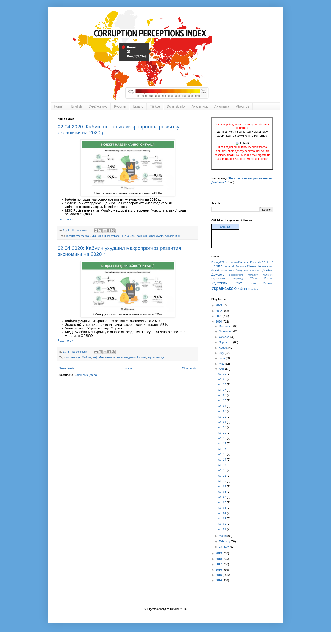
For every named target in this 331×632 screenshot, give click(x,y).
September (226, 342)
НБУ (123, 236)
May (222, 363)
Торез (252, 283)
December (226, 326)
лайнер (254, 289)
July (222, 353)
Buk (227, 262)
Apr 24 (222, 406)
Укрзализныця (156, 357)
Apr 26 (222, 395)
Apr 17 (222, 443)
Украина (268, 283)
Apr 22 (222, 416)
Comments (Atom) (85, 375)
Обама (254, 278)
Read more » (65, 219)
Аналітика (221, 106)
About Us (243, 106)
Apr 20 (222, 427)
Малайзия (253, 274)
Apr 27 (222, 390)
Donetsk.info (176, 106)
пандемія (142, 236)
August (223, 347)
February (225, 541)
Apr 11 (222, 475)
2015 (219, 575)
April (222, 369)
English (76, 106)
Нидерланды (218, 278)
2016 (219, 569)
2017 (219, 564)
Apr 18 (222, 438)
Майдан (85, 236)
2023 (219, 305)
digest (215, 270)
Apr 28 (222, 384)
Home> (59, 106)
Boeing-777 (217, 262)
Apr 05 (222, 507)
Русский (120, 106)
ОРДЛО (131, 236)
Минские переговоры (111, 357)
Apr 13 (222, 464)
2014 (219, 580)
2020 (219, 321)
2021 (219, 316)
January (224, 546)
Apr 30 (222, 373)
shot (231, 270)
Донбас (267, 270)
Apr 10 (222, 481)
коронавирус (73, 357)
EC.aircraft (267, 262)
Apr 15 (222, 454)
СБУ (238, 283)
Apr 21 (222, 422)
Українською (98, 106)
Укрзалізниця (172, 236)
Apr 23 (222, 411)
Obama (251, 266)
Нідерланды (238, 278)
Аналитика (200, 106)
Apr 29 (222, 379)
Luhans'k (229, 266)
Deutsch (234, 262)
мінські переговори (109, 236)
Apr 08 (222, 491)
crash (270, 266)
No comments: (80, 230)
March (223, 536)
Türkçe (155, 106)
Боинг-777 (255, 270)
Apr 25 (222, 400)
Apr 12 (222, 470)
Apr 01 (222, 529)
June (222, 358)
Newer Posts (66, 368)
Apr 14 (222, 459)
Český (239, 270)
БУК (246, 270)
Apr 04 (222, 513)
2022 (219, 310)
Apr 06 (222, 502)
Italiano (138, 106)
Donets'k (255, 262)
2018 (219, 558)
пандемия (129, 357)
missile (224, 270)
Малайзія (268, 274)
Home (128, 368)
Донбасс (217, 274)
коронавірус (73, 236)
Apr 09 (222, 486)
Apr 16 (222, 448)
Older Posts (189, 368)
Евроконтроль (236, 274)
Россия (268, 278)
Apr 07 (222, 497)
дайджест (244, 288)
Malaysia (241, 266)
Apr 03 (222, 518)
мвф (94, 236)
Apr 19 (222, 432)
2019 (219, 553)
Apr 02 (222, 523)
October (224, 337)
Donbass (243, 262)
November (226, 331)
